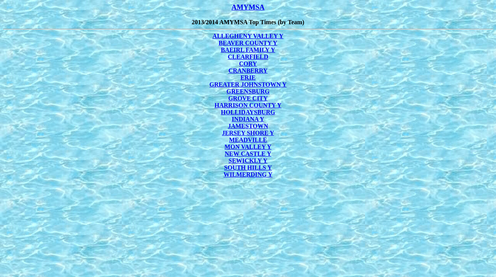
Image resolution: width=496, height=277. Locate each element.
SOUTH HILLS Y (248, 167)
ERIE (247, 77)
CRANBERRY (248, 70)
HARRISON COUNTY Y (248, 105)
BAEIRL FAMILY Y (248, 50)
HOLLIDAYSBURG (248, 112)
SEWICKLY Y (248, 160)
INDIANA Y (248, 119)
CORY (248, 63)
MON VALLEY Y (248, 147)
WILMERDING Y (248, 174)
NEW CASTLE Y (248, 153)
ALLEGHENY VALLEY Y (248, 36)
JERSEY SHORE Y (248, 133)
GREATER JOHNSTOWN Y (248, 84)
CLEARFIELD (248, 56)
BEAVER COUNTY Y (248, 43)
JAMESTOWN (248, 126)
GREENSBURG (248, 91)
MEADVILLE (248, 140)
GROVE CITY (248, 98)
